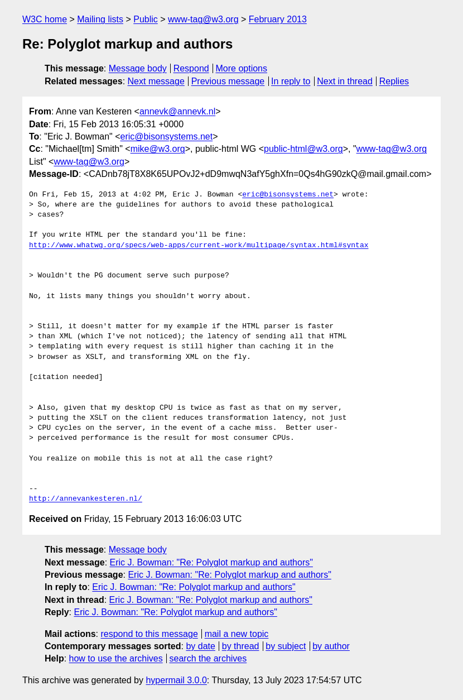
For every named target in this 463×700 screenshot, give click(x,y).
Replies (394, 81)
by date (200, 646)
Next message (156, 81)
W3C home (44, 19)
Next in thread (345, 81)
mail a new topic (237, 634)
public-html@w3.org (303, 149)
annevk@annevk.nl (177, 111)
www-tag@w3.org (203, 19)
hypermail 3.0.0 (176, 680)
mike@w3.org (158, 149)
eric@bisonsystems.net (166, 136)
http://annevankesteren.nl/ (85, 499)
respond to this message (148, 634)
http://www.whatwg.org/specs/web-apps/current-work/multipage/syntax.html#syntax (198, 246)
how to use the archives (116, 658)
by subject (286, 646)
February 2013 (278, 19)
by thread (240, 646)
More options (242, 68)
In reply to (290, 81)
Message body (138, 68)
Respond (191, 68)
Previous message (228, 81)
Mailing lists (100, 19)
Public (145, 19)
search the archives (208, 658)
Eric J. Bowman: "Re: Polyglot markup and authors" (211, 562)
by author (331, 646)
